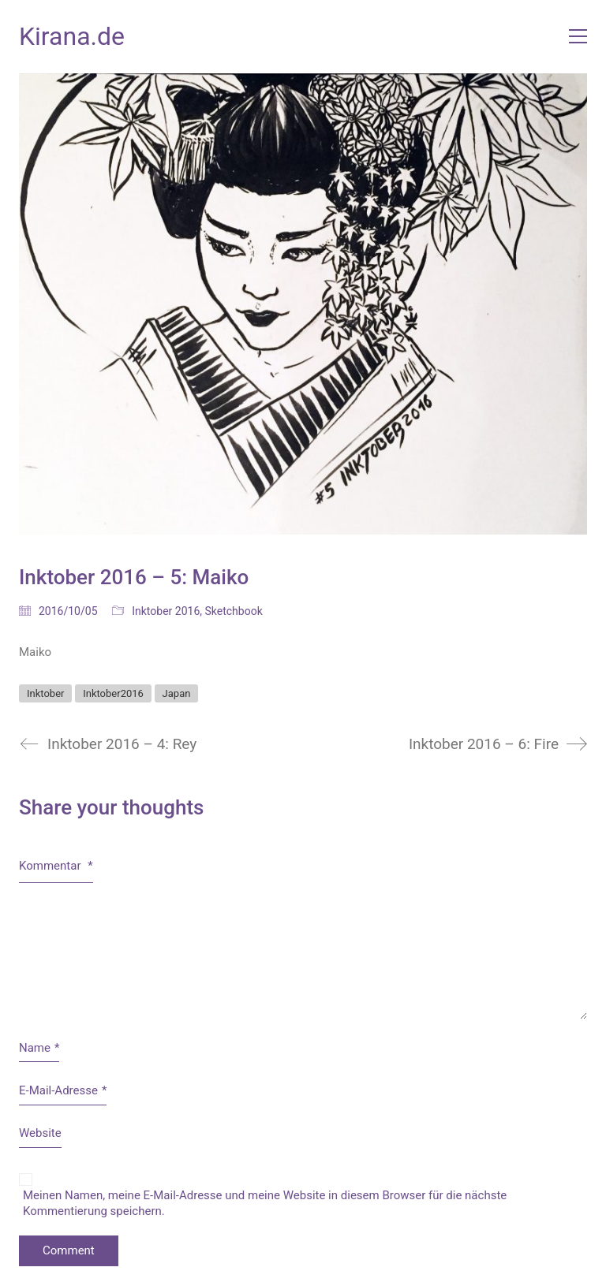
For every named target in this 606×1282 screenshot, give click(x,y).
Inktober (45, 693)
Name (39, 1049)
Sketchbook (234, 611)
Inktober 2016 (166, 611)
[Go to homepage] (72, 37)
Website (40, 1133)
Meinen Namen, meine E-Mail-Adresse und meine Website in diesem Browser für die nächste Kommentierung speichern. (265, 1203)
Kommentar (56, 866)
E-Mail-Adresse (63, 1091)
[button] (578, 36)
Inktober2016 (113, 693)
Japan (177, 693)
